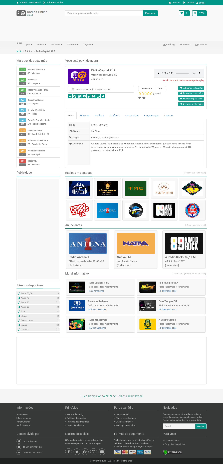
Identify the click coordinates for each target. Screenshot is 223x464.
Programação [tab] (151, 115)
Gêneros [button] (72, 44)
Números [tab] (84, 115)
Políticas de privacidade (77, 421)
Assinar (200, 426)
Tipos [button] (28, 44)
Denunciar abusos (75, 425)
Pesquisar (150, 13)
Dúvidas (188, 2)
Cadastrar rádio (122, 414)
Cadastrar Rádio (53, 2)
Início (19, 51)
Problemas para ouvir (191, 98)
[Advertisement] (111, 28)
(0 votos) (157, 93)
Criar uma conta (171, 440)
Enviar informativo (124, 421)
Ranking (169, 44)
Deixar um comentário (191, 93)
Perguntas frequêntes (174, 444)
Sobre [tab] (71, 115)
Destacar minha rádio (191, 104)
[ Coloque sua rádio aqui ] (194, 173)
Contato (174, 2)
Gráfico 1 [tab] (99, 115)
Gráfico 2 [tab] (114, 115)
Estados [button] (56, 44)
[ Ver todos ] (178, 274)
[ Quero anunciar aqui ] (195, 225)
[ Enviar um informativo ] (195, 274)
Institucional (24, 421)
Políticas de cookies (76, 418)
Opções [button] (88, 44)
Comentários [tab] (131, 115)
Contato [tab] (168, 115)
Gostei (147, 88)
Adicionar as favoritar (191, 88)
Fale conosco (24, 418)
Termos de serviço (75, 414)
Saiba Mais (75, 265)
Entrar (200, 2)
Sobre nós (23, 414)
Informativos (24, 425)
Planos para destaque (125, 418)
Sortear (185, 44)
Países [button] (41, 44)
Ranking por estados (125, 425)
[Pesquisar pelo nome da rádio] (104, 13)
